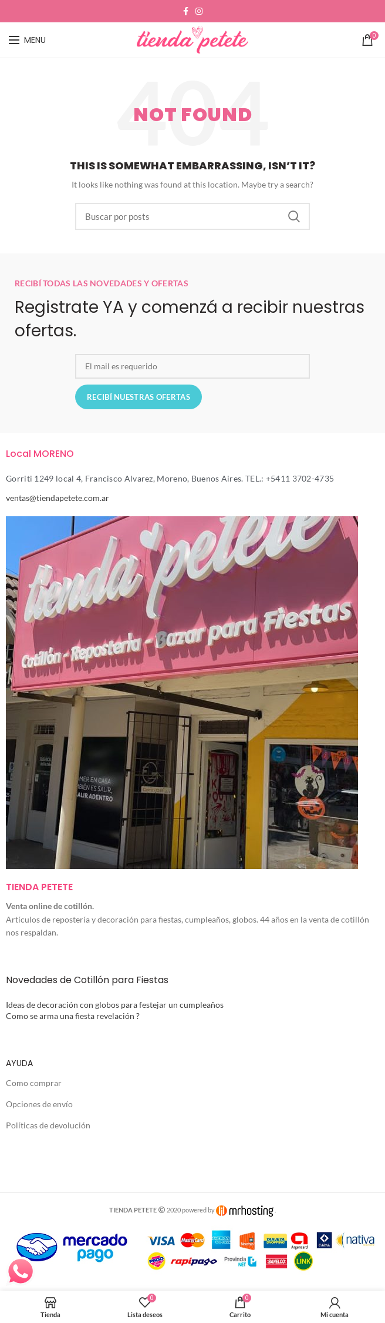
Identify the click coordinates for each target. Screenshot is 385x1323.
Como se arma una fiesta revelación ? (73, 1016)
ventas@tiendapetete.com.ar (57, 498)
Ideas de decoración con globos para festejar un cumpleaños (115, 1005)
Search (294, 216)
